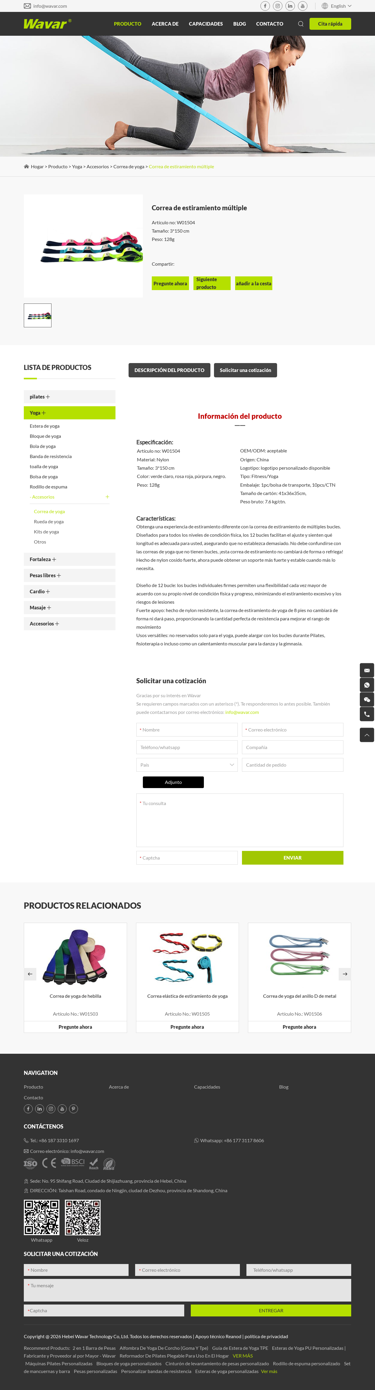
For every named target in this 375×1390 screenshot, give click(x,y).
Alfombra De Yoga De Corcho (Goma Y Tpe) (164, 1348)
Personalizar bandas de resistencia (156, 1371)
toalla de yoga (44, 466)
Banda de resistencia (51, 456)
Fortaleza (43, 559)
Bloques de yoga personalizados (129, 1363)
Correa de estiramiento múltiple (181, 166)
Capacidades (206, 24)
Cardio (40, 591)
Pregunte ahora (75, 1027)
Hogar (37, 166)
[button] (30, 974)
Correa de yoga (128, 166)
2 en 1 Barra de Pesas (95, 1348)
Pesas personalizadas (96, 1371)
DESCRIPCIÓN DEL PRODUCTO (169, 370)
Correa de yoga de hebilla (75, 996)
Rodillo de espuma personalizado (307, 1363)
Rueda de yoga (49, 521)
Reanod (233, 1336)
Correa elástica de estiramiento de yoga (187, 996)
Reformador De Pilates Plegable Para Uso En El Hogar (175, 1355)
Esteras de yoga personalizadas (227, 1371)
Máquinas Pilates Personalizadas (59, 1363)
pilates (40, 396)
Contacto (269, 24)
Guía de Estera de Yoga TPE (240, 1348)
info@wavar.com (50, 6)
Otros (40, 541)
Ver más (243, 1355)
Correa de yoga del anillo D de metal (299, 996)
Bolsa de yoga (44, 476)
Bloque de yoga (45, 436)
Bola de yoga (43, 446)
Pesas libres (45, 575)
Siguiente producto (206, 283)
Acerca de (165, 24)
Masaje (40, 607)
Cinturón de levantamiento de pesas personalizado (217, 1363)
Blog (239, 24)
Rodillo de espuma (48, 486)
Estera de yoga (45, 426)
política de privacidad (266, 1336)
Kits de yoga (46, 531)
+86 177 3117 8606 (244, 1140)
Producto (127, 24)
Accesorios (98, 166)
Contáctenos (43, 1126)
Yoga (77, 166)
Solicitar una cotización (245, 370)
